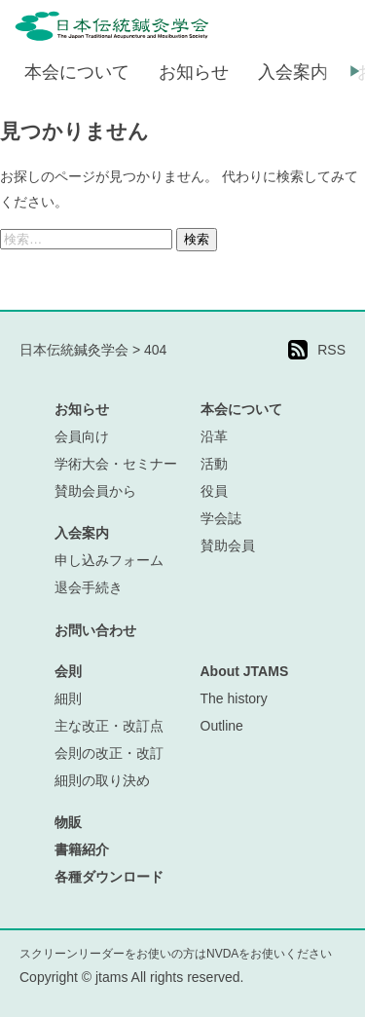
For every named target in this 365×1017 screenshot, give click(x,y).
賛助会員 (228, 545)
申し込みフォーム (109, 560)
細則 (68, 698)
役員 (214, 491)
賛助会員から (95, 491)
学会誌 (221, 518)
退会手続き (89, 587)
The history (234, 698)
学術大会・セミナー (116, 463)
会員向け (82, 436)
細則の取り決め (102, 780)
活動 (214, 463)
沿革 (214, 436)
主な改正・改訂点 (109, 726)
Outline (222, 726)
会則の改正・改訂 (109, 753)
